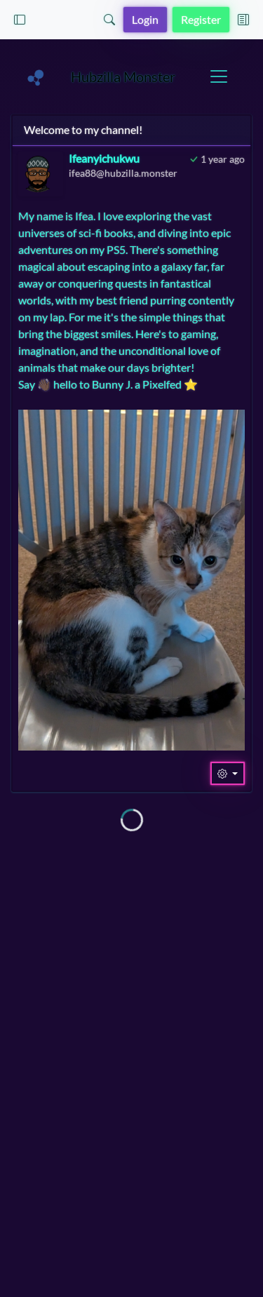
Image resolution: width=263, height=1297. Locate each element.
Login (145, 19)
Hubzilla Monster (123, 76)
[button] (19, 20)
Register (201, 19)
